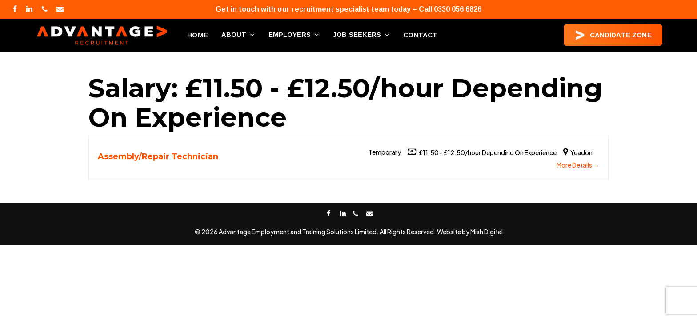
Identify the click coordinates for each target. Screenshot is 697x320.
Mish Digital (486, 232)
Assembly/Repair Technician (158, 156)
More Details (578, 165)
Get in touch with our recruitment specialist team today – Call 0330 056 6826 (349, 9)
